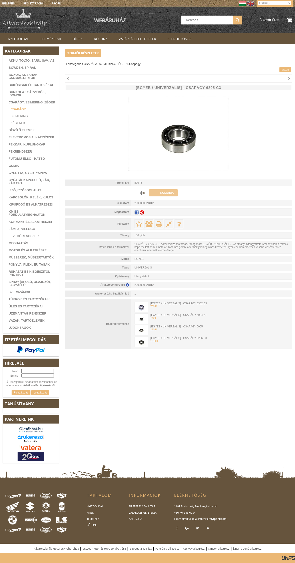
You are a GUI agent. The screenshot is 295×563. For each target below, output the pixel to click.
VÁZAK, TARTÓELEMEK (27, 320)
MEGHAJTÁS (18, 243)
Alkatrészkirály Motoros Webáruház (56, 549)
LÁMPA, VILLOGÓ (22, 229)
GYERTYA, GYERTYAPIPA (28, 173)
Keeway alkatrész (194, 549)
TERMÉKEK (93, 519)
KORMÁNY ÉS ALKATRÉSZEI (30, 222)
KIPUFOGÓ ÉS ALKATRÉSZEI (31, 204)
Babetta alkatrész (141, 549)
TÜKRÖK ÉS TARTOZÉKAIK (29, 299)
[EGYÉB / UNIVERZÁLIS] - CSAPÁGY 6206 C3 (179, 338)
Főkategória (73, 64)
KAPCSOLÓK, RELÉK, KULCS (31, 197)
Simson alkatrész (218, 549)
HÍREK (90, 513)
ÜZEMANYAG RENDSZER (27, 313)
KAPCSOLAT (136, 519)
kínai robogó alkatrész (247, 549)
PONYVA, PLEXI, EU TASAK (29, 264)
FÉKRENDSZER (20, 151)
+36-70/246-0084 (184, 513)
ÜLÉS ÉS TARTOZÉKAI (26, 306)
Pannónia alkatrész (167, 549)
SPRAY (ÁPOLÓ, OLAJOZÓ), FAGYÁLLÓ (30, 283)
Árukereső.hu (31, 441)
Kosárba (167, 192)
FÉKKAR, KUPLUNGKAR (27, 144)
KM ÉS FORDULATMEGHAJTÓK (27, 213)
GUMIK (14, 165)
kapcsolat (180, 519)
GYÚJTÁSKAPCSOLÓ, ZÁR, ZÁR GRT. (29, 181)
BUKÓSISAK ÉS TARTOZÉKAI (31, 85)
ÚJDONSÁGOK (20, 327)
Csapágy (18, 109)
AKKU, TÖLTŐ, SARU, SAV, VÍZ (31, 60)
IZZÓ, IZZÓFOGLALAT (25, 190)
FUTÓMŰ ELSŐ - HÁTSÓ (27, 158)
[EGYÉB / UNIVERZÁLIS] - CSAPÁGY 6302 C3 (179, 303)
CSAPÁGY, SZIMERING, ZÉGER (32, 102)
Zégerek (17, 123)
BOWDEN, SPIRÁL (22, 67)
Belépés (8, 3)
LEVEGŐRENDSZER (24, 236)
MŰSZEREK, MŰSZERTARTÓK (31, 257)
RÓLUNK (92, 525)
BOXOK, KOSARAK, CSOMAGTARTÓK (23, 76)
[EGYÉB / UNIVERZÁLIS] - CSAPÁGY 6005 (177, 326)
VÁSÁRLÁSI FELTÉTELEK (143, 513)
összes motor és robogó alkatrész (104, 549)
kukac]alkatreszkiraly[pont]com (207, 519)
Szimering (19, 116)
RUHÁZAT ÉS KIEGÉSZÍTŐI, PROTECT (29, 273)
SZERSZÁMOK (19, 292)
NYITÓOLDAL (95, 506)
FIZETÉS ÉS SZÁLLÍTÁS (142, 506)
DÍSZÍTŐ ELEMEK (22, 130)
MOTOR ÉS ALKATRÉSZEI (28, 250)
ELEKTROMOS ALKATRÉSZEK (31, 137)
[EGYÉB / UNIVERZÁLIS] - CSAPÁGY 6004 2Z (179, 315)
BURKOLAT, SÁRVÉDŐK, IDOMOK (27, 93)
